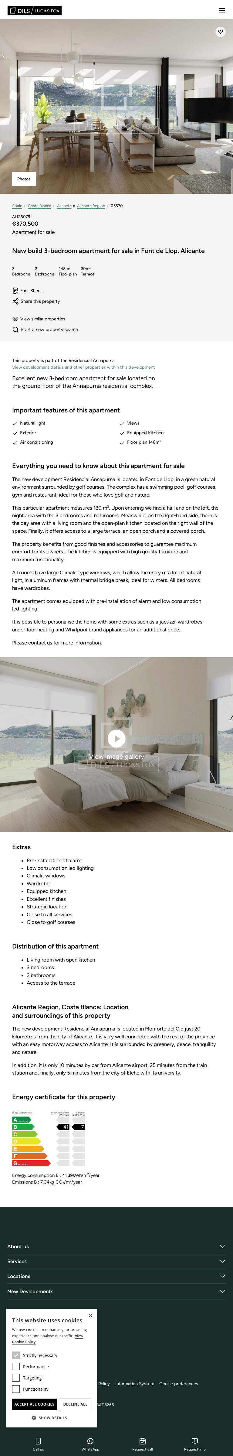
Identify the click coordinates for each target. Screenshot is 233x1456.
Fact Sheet (27, 290)
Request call (142, 1444)
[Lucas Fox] (34, 10)
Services (17, 1262)
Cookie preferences (187, 1384)
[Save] (220, 32)
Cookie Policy (101, 1384)
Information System (141, 1384)
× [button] (90, 1316)
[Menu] (222, 10)
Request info (195, 1444)
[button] (51, 1417)
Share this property (36, 301)
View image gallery (116, 744)
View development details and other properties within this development (86, 368)
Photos (24, 179)
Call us (38, 1444)
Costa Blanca (40, 205)
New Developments (30, 1292)
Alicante (64, 205)
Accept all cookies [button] (34, 1404)
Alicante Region (91, 205)
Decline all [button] (75, 1404)
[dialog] (51, 1368)
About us (18, 1247)
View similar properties (40, 319)
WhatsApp (90, 1444)
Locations (18, 1276)
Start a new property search (45, 330)
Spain (17, 205)
